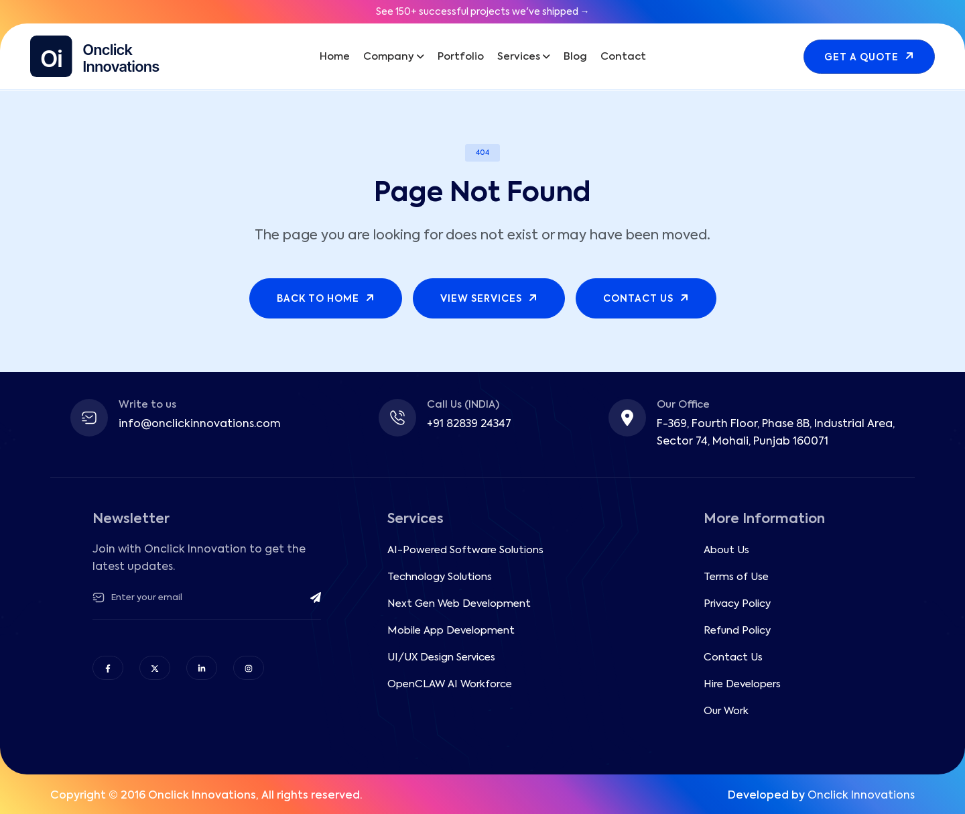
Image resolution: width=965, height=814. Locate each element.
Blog (575, 57)
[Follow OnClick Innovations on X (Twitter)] (154, 668)
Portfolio (461, 57)
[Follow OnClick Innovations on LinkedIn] (201, 668)
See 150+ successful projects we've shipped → (483, 12)
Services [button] (518, 57)
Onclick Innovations (861, 796)
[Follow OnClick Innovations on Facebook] (107, 668)
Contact (623, 57)
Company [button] (388, 57)
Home (335, 57)
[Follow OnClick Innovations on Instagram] (248, 668)
